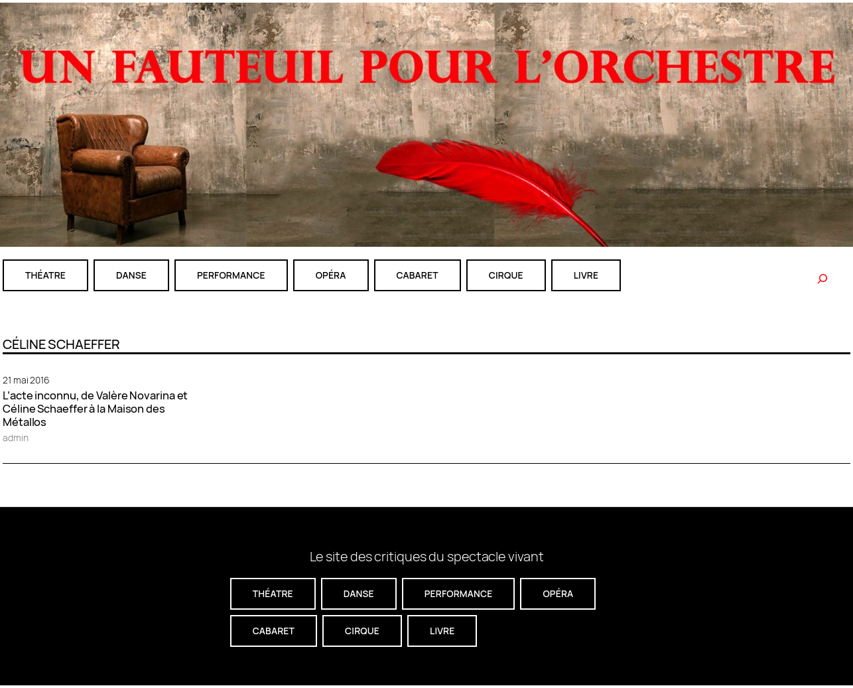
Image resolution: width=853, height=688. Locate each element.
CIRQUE (506, 275)
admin (16, 437)
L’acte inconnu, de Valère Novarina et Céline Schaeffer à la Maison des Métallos (95, 409)
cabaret (417, 275)
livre (586, 275)
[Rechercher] (822, 278)
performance (231, 275)
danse (131, 275)
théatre (45, 275)
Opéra (331, 275)
